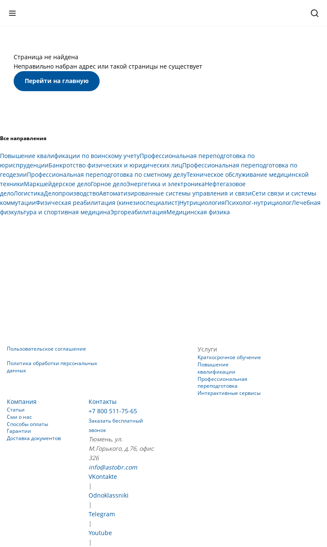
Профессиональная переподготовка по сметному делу (106, 174)
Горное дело (108, 184)
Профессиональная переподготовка (222, 382)
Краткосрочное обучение (229, 357)
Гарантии (19, 431)
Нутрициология (202, 203)
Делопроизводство (71, 193)
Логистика (29, 193)
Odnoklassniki (109, 495)
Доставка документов (34, 438)
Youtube (100, 533)
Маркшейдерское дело (57, 184)
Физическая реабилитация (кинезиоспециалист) (107, 203)
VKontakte (103, 476)
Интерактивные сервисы (229, 393)
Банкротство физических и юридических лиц (115, 165)
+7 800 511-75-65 (113, 411)
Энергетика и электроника (165, 184)
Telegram (102, 514)
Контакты (103, 401)
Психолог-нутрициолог (258, 203)
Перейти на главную (57, 81)
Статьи (16, 409)
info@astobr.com (113, 467)
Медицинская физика (198, 212)
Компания (22, 401)
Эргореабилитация (138, 212)
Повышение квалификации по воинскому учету (70, 156)
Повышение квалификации (216, 368)
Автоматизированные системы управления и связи (175, 193)
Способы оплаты (27, 424)
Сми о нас (19, 416)
